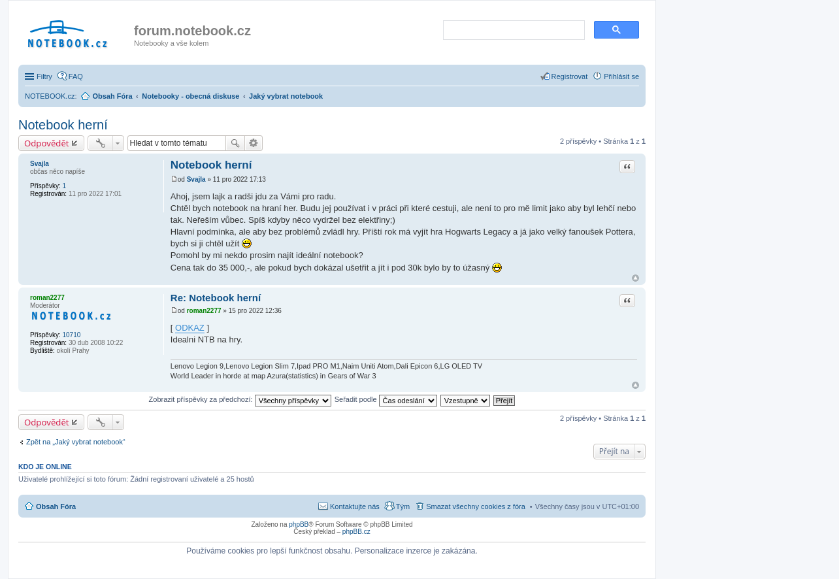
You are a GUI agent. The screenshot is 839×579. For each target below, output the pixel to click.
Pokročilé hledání (254, 143)
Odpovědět (46, 143)
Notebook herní (63, 125)
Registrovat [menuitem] (569, 76)
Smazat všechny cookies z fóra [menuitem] (475, 506)
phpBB (298, 524)
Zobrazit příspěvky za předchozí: (240, 399)
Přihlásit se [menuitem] (621, 76)
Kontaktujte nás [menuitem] (355, 506)
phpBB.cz (356, 531)
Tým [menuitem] (403, 506)
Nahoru (635, 278)
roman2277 (47, 297)
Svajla (39, 163)
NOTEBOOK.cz (49, 96)
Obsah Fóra (56, 506)
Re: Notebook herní (216, 297)
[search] (513, 31)
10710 (71, 335)
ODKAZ (190, 328)
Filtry (44, 76)
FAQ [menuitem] (76, 76)
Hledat (235, 143)
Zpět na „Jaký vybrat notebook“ (75, 442)
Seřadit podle (386, 399)
